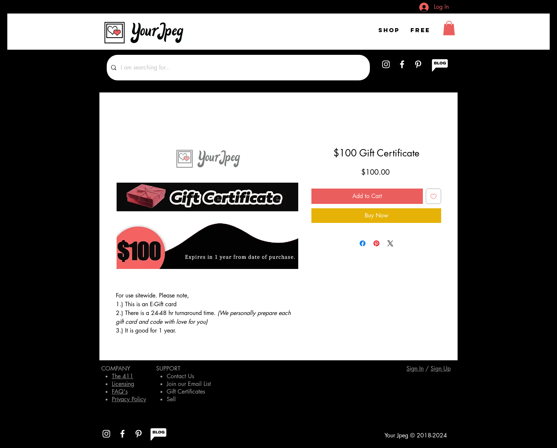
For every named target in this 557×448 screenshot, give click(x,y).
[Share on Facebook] (362, 243)
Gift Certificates (186, 391)
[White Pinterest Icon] (418, 64)
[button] (449, 28)
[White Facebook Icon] (402, 64)
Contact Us (180, 376)
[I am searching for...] (238, 67)
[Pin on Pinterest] (376, 243)
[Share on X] (390, 243)
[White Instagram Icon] (386, 64)
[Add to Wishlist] (433, 196)
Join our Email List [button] (189, 384)
